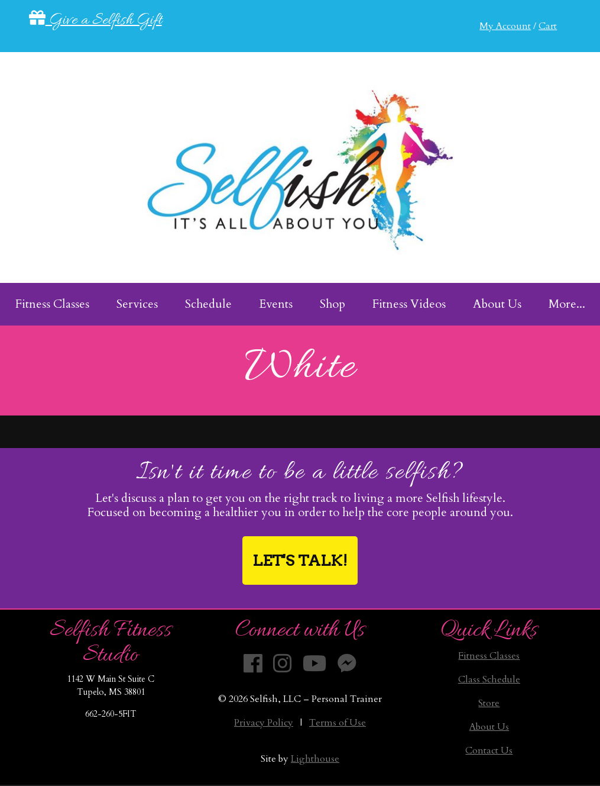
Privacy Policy (263, 722)
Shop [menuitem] (332, 304)
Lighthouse (315, 758)
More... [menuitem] (567, 304)
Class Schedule (489, 679)
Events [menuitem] (276, 304)
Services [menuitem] (137, 304)
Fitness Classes (489, 655)
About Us (489, 726)
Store (489, 703)
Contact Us (489, 750)
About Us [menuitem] (497, 304)
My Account (505, 26)
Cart (548, 26)
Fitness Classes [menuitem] (52, 304)
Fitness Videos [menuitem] (409, 304)
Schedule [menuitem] (208, 304)
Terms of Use (337, 722)
